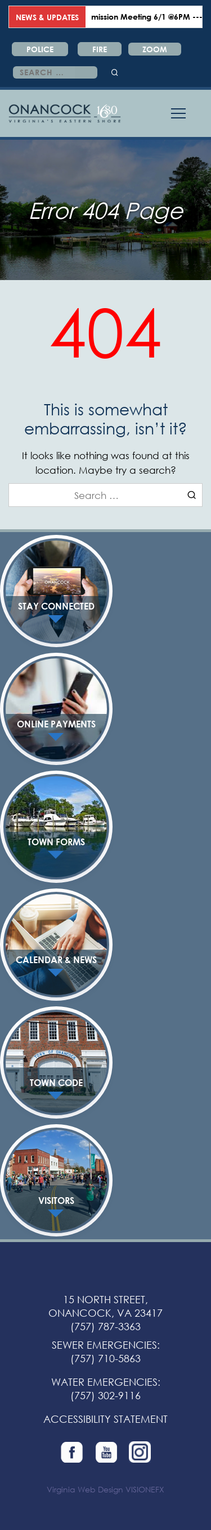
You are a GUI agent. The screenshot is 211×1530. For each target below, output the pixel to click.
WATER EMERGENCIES (104, 1382)
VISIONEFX (144, 1489)
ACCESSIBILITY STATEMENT (105, 1419)
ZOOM (154, 49)
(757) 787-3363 (105, 1326)
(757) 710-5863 (105, 1358)
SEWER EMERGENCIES (104, 1345)
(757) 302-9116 (105, 1395)
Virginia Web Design (85, 1489)
